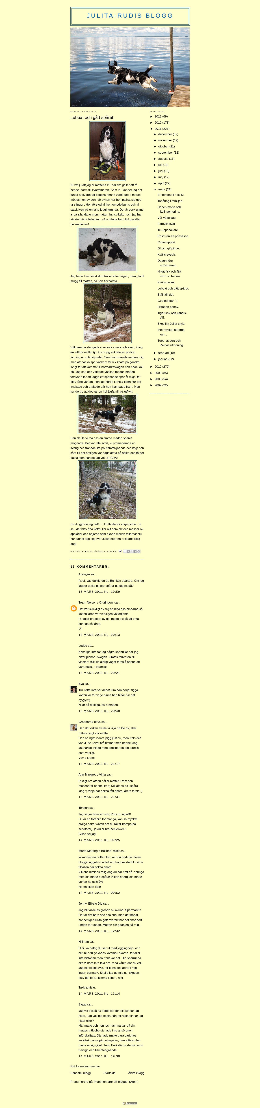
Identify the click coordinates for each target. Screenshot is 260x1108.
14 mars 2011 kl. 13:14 (99, 993)
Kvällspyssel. (166, 282)
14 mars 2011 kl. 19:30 (99, 1056)
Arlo (87, 551)
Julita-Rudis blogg (130, 15)
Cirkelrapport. (167, 242)
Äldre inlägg (136, 1073)
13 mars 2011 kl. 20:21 (99, 673)
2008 (158, 379)
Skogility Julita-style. (171, 323)
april (161, 183)
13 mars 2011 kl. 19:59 (99, 591)
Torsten (84, 807)
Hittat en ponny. (168, 307)
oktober (163, 146)
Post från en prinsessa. (173, 236)
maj (161, 177)
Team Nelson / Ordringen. (96, 602)
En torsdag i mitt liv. (171, 195)
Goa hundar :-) (168, 300)
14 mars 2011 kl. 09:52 (99, 892)
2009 (158, 373)
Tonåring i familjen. (170, 201)
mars (162, 189)
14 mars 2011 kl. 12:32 (99, 931)
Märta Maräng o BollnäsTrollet (99, 851)
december (165, 134)
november (165, 140)
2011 (158, 128)
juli (160, 165)
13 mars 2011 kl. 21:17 (99, 764)
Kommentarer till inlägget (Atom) (116, 1081)
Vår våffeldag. (167, 217)
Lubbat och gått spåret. (173, 288)
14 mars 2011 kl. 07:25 (99, 840)
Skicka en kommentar (85, 1066)
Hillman (84, 941)
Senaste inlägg (80, 1073)
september (166, 152)
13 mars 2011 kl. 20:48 (99, 711)
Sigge (82, 1004)
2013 (158, 116)
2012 (158, 122)
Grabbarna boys (90, 722)
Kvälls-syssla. (167, 254)
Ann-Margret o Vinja (92, 774)
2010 (158, 366)
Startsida (109, 1073)
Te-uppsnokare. (168, 230)
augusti (163, 158)
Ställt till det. (166, 294)
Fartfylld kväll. (167, 224)
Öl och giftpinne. (169, 248)
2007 (158, 385)
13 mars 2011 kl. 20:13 (99, 635)
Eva (81, 683)
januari (163, 359)
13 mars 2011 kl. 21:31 (99, 797)
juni (161, 171)
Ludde (83, 645)
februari (164, 353)
